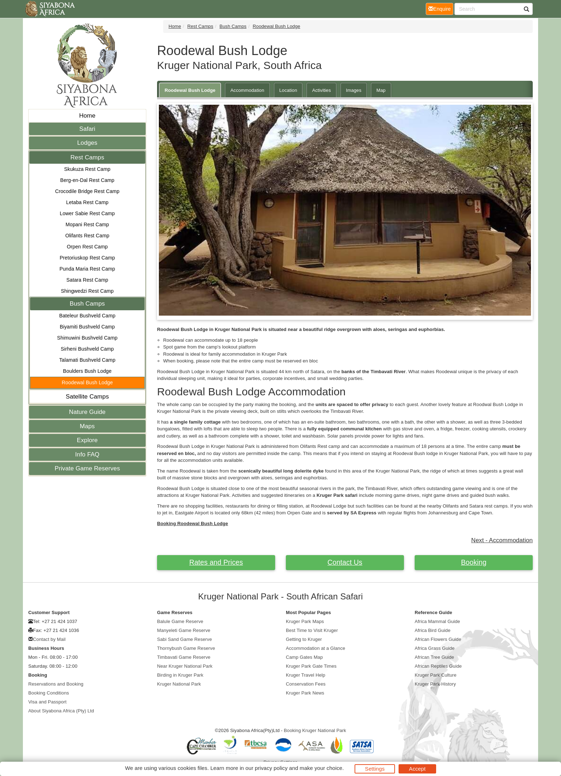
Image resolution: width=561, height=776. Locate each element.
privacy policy (271, 768)
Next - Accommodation (502, 540)
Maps (87, 426)
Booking (473, 562)
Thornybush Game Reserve (186, 648)
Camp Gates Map (304, 657)
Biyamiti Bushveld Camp (87, 327)
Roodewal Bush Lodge (87, 382)
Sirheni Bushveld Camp (87, 349)
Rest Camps (87, 157)
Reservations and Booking (55, 684)
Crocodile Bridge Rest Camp (87, 191)
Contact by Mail (49, 639)
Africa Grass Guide (435, 648)
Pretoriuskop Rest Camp (87, 258)
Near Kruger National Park (185, 666)
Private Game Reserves (87, 468)
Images (353, 90)
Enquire (440, 8)
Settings (375, 769)
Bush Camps (87, 303)
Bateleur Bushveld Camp (87, 315)
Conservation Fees (306, 684)
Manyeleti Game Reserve (183, 630)
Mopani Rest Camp (87, 224)
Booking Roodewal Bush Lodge (192, 523)
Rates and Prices (216, 562)
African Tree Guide (434, 657)
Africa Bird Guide (432, 630)
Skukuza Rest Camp (87, 169)
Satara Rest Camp (87, 280)
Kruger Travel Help (305, 675)
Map (381, 90)
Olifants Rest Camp (87, 235)
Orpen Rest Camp (87, 246)
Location (288, 90)
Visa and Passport (47, 702)
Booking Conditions (48, 693)
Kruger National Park (179, 684)
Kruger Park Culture (436, 675)
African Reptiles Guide (438, 666)
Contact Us (344, 562)
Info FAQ (87, 454)
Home (87, 115)
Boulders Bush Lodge (87, 371)
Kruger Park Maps (305, 621)
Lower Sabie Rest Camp (87, 213)
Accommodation (247, 90)
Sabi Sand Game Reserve (184, 639)
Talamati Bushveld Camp (87, 360)
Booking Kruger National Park (315, 730)
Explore (87, 440)
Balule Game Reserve (180, 621)
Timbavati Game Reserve (183, 657)
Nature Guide (87, 412)
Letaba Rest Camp (87, 202)
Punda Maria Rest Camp (87, 269)
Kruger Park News (305, 693)
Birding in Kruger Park (180, 675)
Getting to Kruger (304, 639)
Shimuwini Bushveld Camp (87, 338)
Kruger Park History (435, 684)
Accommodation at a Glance (315, 648)
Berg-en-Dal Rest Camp (87, 180)
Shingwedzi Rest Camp (87, 291)
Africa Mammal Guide (437, 621)
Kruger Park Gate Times (311, 666)
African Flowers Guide (438, 639)
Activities (321, 90)
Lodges (87, 142)
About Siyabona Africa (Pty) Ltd (61, 710)
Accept (417, 769)
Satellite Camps (87, 396)
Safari (87, 128)
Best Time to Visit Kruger (312, 630)
